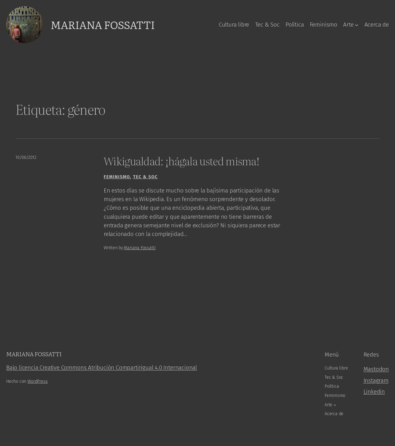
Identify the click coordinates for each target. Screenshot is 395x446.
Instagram (376, 380)
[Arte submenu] (356, 24)
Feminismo (117, 177)
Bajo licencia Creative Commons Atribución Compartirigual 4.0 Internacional (101, 367)
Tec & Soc (145, 177)
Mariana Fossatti (103, 24)
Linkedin (374, 391)
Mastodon (376, 369)
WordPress (37, 381)
